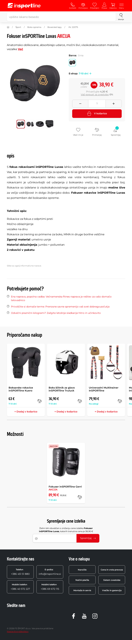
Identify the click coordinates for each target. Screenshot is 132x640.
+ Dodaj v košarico (25, 411)
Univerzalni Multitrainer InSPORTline (103, 389)
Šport (18, 27)
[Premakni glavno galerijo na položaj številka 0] (20, 124)
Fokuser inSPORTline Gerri (65, 488)
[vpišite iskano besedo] (61, 17)
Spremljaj (88, 538)
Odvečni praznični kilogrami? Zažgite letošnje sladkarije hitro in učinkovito (56, 312)
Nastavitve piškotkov (18, 631)
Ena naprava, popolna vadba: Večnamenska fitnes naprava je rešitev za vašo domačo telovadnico (61, 298)
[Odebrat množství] (80, 104)
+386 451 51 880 (20, 571)
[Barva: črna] (72, 62)
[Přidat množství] (114, 104)
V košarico (97, 114)
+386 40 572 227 (20, 586)
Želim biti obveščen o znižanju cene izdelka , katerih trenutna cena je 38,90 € (66, 530)
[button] (89, 73)
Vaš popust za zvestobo (95, 94)
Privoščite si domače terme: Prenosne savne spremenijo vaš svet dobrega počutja (60, 306)
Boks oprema (34, 27)
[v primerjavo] (39, 401)
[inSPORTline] (24, 6)
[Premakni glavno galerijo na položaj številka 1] (30, 124)
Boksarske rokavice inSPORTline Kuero (21, 389)
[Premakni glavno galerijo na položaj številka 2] (40, 124)
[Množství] (97, 104)
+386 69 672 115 (50, 586)
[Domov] (8, 27)
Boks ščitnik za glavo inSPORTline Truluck (62, 389)
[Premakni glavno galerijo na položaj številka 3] (49, 124)
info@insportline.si (50, 571)
